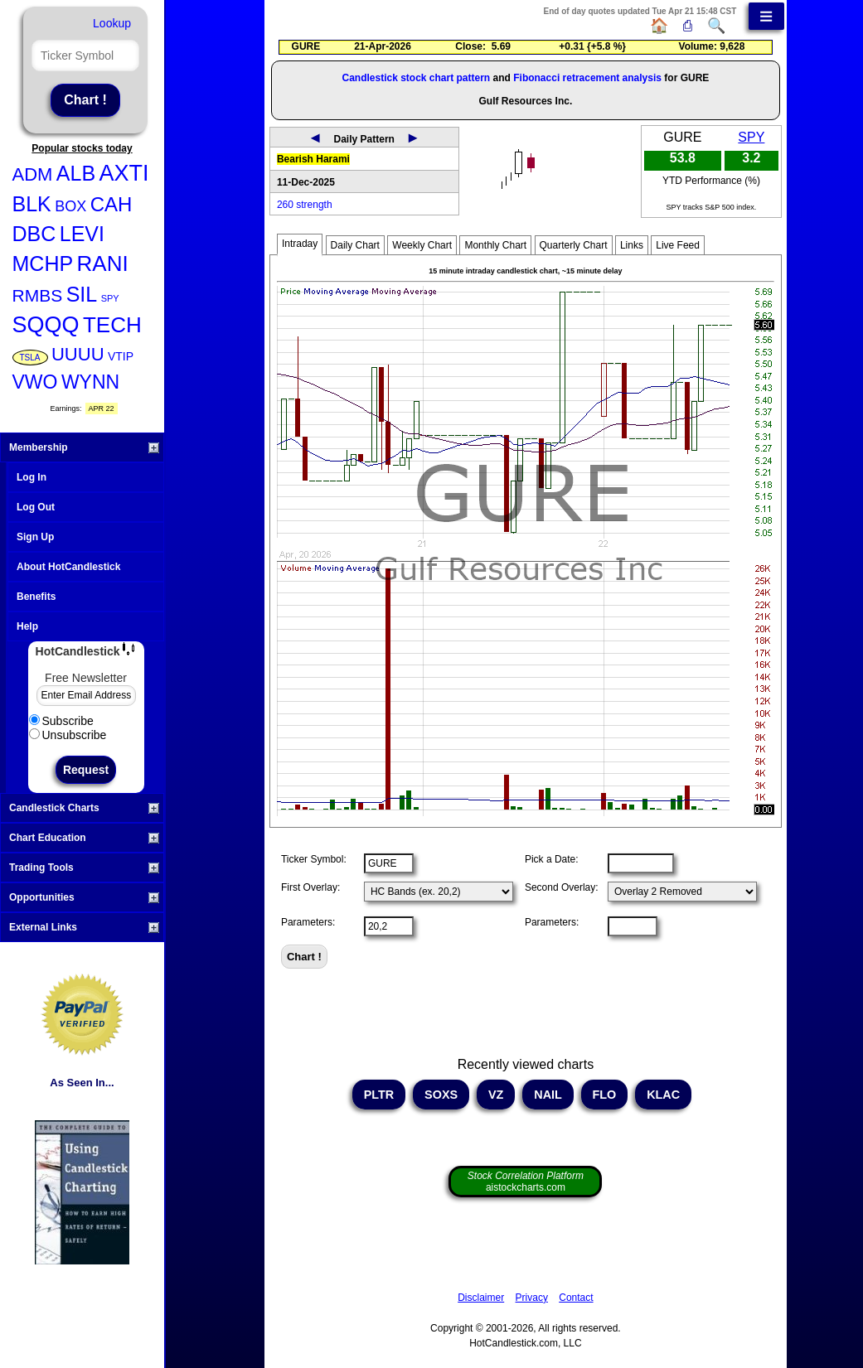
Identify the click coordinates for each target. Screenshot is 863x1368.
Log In (31, 477)
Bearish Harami (313, 159)
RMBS (37, 295)
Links (631, 245)
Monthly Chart (495, 245)
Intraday (300, 243)
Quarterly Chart (574, 245)
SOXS (441, 1094)
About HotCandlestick (68, 567)
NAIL (548, 1094)
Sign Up (35, 537)
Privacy (532, 1297)
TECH (112, 324)
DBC (34, 233)
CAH (111, 204)
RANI (102, 263)
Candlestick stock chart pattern (416, 78)
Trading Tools (84, 867)
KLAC (663, 1094)
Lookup (112, 23)
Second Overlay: (562, 887)
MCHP (43, 263)
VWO (35, 382)
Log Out (36, 507)
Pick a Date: (552, 859)
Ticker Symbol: (314, 859)
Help (27, 626)
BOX (70, 206)
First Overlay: (310, 887)
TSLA (30, 357)
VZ (496, 1094)
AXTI (124, 173)
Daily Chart (355, 245)
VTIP (120, 356)
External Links (84, 927)
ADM (32, 174)
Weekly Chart (422, 245)
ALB (75, 173)
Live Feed (678, 245)
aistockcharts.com (526, 1181)
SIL (82, 294)
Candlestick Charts (84, 808)
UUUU (77, 354)
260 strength (304, 204)
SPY (110, 298)
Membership (84, 447)
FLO (604, 1094)
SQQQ (46, 324)
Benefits (36, 596)
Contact (576, 1297)
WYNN (90, 382)
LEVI (82, 233)
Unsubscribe (68, 735)
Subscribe (61, 721)
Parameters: (308, 922)
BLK (31, 203)
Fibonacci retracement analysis (587, 78)
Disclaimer (481, 1297)
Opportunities (84, 897)
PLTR (379, 1094)
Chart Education (84, 838)
